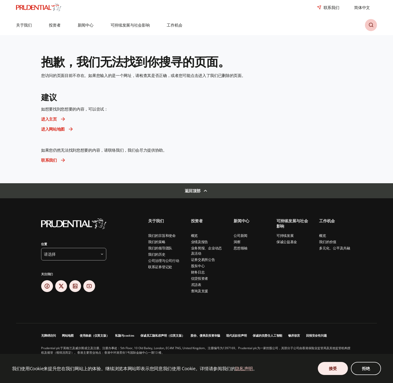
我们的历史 (156, 254)
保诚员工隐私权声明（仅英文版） (162, 335)
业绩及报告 (199, 241)
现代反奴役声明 (236, 335)
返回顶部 (193, 191)
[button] (27, 25)
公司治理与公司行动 (163, 260)
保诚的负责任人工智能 (267, 335)
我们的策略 (156, 241)
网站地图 (68, 335)
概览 (194, 235)
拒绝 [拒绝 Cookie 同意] (366, 368)
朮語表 (196, 284)
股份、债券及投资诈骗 (205, 335)
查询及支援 (199, 291)
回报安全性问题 (316, 335)
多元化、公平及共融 (334, 248)
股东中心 (198, 265)
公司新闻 (240, 235)
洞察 (237, 241)
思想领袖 (240, 248)
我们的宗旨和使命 (162, 235)
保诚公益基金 (286, 241)
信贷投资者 (199, 278)
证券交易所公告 (203, 259)
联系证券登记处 (160, 266)
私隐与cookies (124, 335)
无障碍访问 (48, 335)
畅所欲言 (294, 335)
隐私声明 (244, 368)
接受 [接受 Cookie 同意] (333, 368)
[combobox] (362, 8)
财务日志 (198, 272)
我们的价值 (327, 241)
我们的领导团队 (160, 248)
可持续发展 (285, 235)
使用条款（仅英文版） (94, 335)
